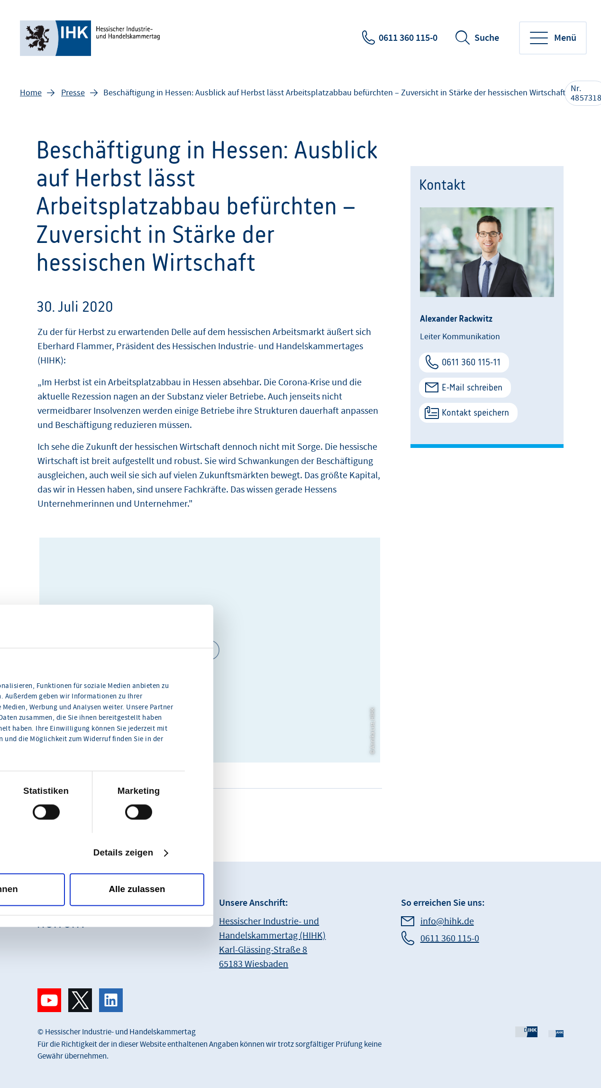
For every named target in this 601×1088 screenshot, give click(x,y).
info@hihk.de (447, 921)
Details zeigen (123, 853)
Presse (73, 92)
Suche (486, 38)
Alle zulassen (137, 889)
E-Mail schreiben (472, 387)
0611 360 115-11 (471, 362)
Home (31, 92)
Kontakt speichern (475, 412)
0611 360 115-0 (408, 38)
